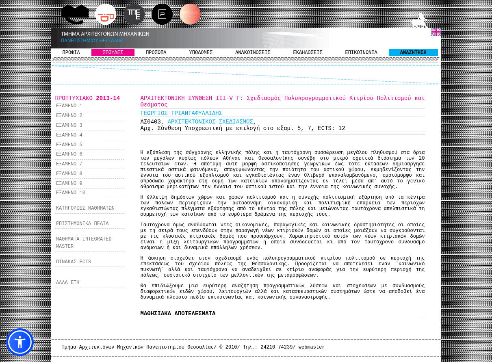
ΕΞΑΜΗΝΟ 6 (69, 154)
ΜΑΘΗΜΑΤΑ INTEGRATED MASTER (84, 242)
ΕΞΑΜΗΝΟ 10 (70, 193)
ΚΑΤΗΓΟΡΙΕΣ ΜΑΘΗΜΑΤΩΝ (85, 208)
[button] (20, 342)
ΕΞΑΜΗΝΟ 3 (69, 125)
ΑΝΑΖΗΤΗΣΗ (413, 53)
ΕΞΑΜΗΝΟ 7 (69, 164)
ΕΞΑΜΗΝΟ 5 (69, 145)
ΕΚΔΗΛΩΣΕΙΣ (308, 53)
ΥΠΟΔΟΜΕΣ (201, 53)
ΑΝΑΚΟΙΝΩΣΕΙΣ (252, 53)
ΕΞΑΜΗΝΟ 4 (69, 135)
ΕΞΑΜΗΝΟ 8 (69, 174)
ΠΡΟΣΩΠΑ (156, 53)
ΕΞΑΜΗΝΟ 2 (69, 116)
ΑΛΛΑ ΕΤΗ (68, 283)
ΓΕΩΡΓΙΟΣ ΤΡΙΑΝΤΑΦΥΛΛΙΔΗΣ (182, 113)
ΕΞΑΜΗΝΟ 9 (69, 183)
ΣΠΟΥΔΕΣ (113, 53)
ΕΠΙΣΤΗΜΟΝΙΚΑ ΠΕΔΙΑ (82, 224)
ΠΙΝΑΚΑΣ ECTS (73, 262)
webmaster (312, 347)
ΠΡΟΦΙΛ (71, 53)
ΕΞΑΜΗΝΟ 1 (69, 106)
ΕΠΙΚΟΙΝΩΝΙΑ (361, 53)
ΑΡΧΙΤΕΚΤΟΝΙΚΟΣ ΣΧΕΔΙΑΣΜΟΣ (210, 122)
